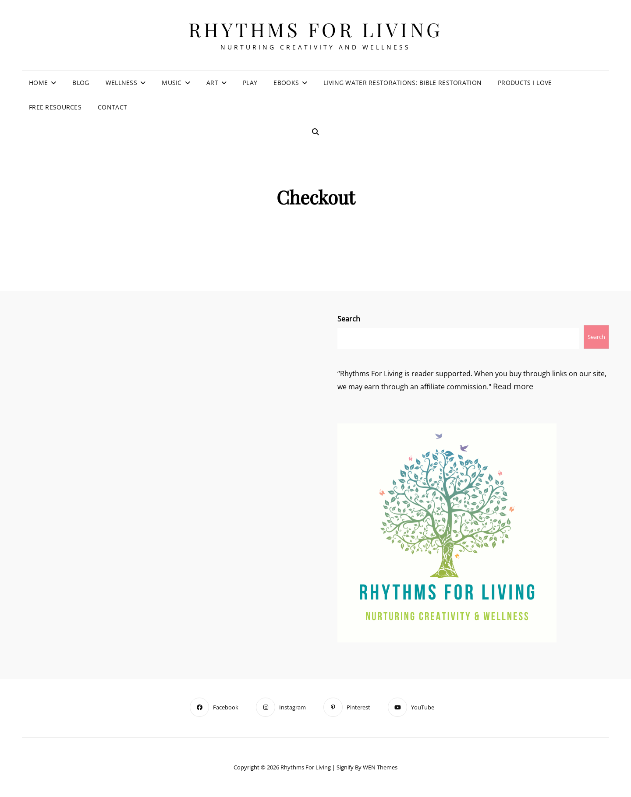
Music (171, 82)
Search (348, 319)
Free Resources (55, 107)
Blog (80, 82)
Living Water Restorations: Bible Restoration (402, 82)
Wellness (121, 82)
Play (250, 82)
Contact (112, 107)
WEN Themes (380, 767)
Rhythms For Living (315, 29)
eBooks (286, 82)
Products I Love (525, 82)
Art (212, 82)
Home (38, 82)
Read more (513, 386)
